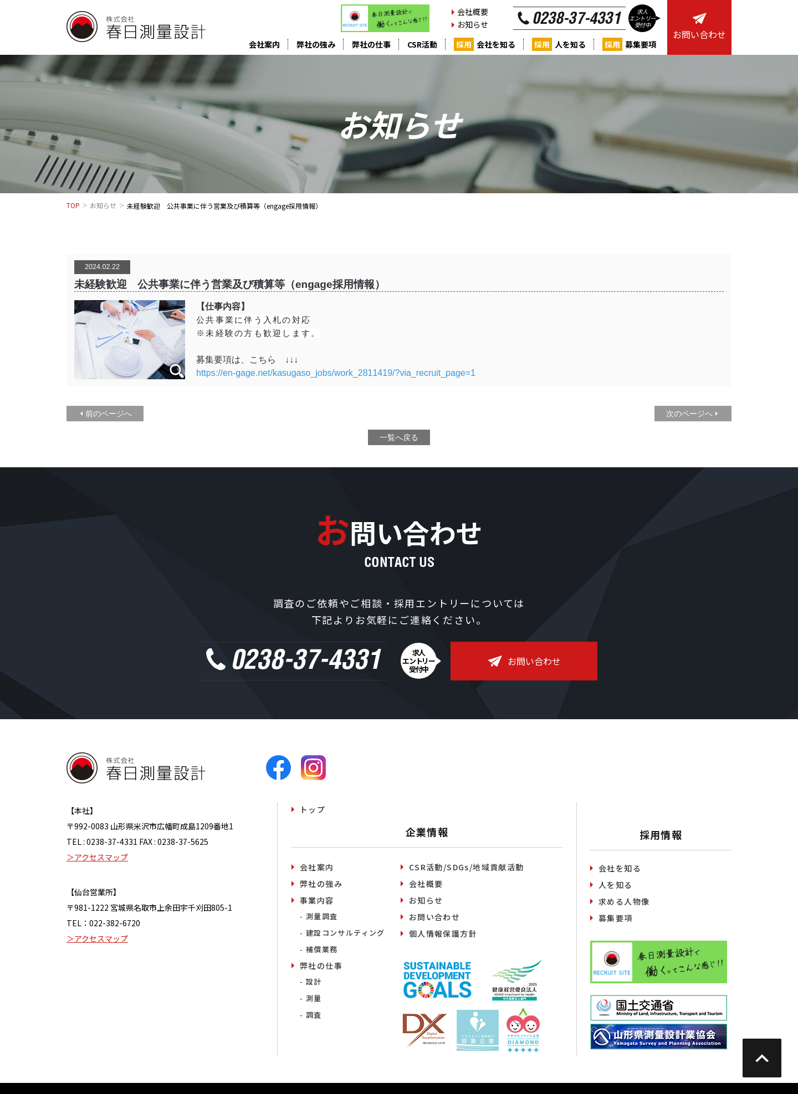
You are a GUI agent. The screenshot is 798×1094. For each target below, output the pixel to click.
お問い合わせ (524, 661)
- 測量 (311, 998)
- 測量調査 (318, 916)
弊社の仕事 (371, 44)
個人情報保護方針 (443, 933)
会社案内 (264, 44)
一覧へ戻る (399, 437)
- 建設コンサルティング (342, 932)
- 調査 (311, 1014)
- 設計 (311, 981)
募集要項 (629, 44)
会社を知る (484, 44)
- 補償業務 (318, 949)
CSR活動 (422, 44)
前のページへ (108, 413)
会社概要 (472, 11)
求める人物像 (623, 901)
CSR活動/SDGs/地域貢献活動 (466, 867)
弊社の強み (315, 44)
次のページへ (689, 413)
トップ (312, 809)
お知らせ (472, 24)
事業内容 (317, 900)
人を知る (559, 44)
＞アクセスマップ (97, 857)
